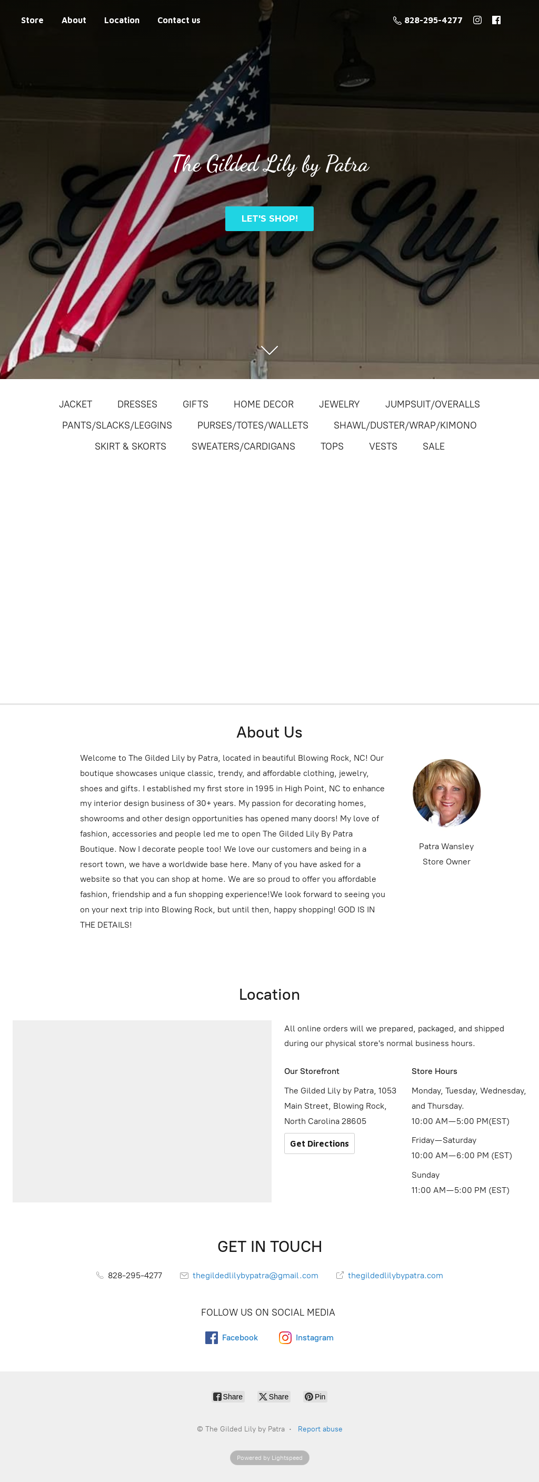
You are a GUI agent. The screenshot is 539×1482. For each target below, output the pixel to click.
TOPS (332, 446)
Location (121, 20)
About (74, 20)
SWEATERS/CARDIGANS (243, 446)
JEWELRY (339, 404)
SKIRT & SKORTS (130, 446)
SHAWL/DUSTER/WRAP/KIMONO (405, 425)
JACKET (75, 404)
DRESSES (137, 404)
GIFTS (195, 404)
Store (32, 20)
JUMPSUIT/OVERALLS (432, 404)
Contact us (179, 20)
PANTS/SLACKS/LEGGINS (117, 425)
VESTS (383, 446)
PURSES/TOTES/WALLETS (252, 425)
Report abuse (320, 1429)
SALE (434, 446)
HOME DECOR (264, 404)
